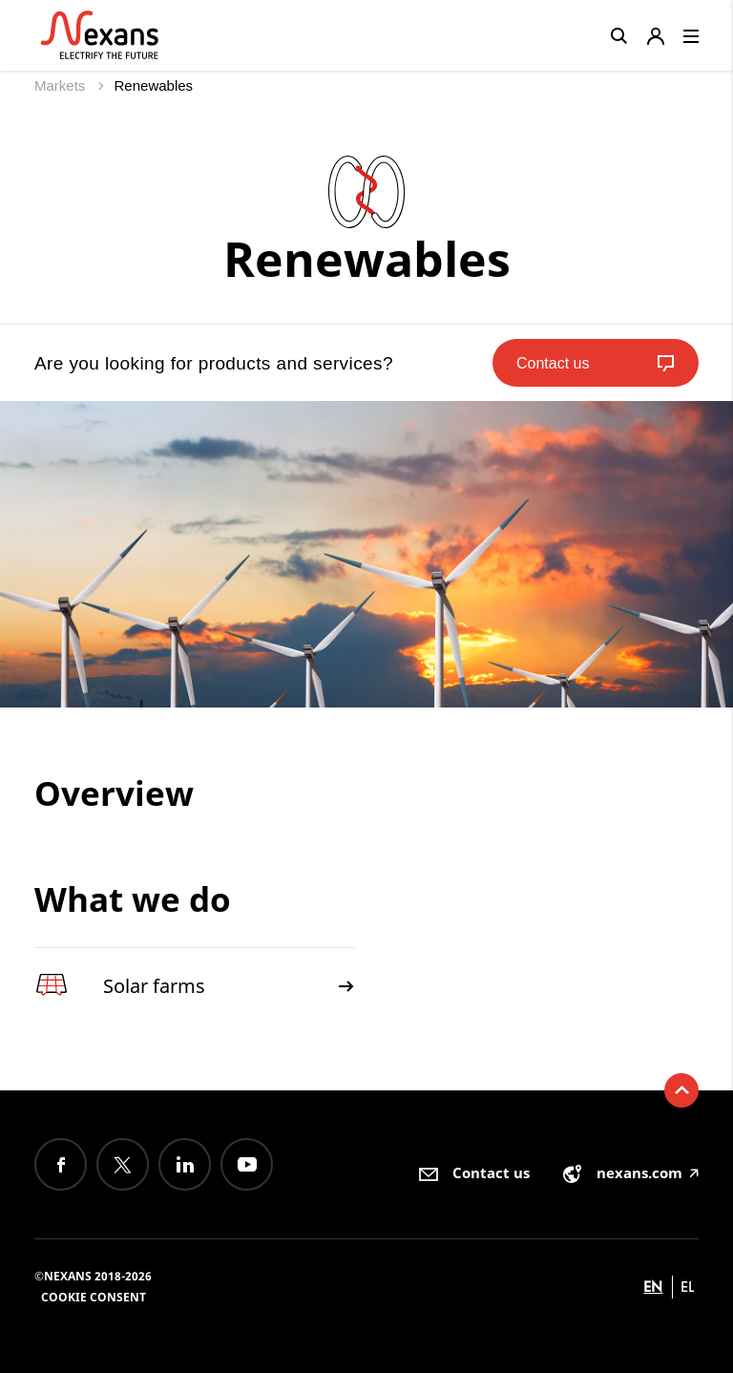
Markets (62, 85)
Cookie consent (93, 1297)
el (687, 1287)
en (652, 1287)
